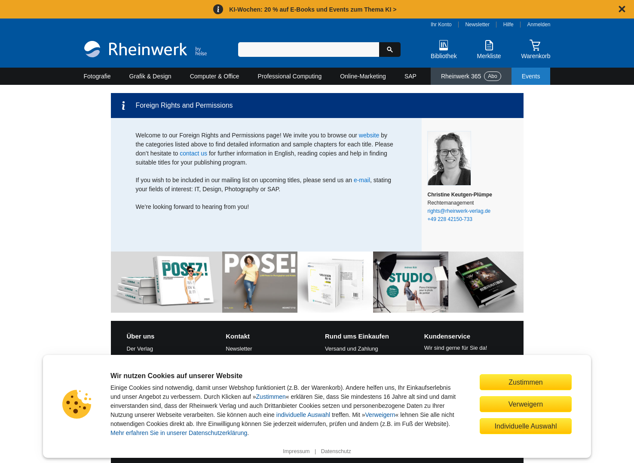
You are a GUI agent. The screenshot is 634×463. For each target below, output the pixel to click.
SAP (410, 76)
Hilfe (508, 25)
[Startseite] (145, 50)
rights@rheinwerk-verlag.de (459, 211)
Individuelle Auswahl (526, 426)
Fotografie (97, 76)
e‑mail (362, 180)
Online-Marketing (363, 76)
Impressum (296, 451)
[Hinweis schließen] (622, 9)
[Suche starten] (390, 49)
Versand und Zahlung (351, 348)
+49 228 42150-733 (450, 219)
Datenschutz (336, 451)
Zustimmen (271, 396)
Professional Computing (290, 76)
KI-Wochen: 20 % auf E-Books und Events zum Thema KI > (312, 9)
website (369, 135)
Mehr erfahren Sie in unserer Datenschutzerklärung (178, 432)
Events (531, 76)
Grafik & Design (150, 76)
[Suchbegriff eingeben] (309, 49)
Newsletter (477, 25)
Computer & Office (214, 76)
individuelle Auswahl (303, 414)
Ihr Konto (441, 25)
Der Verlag (140, 348)
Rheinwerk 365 (471, 76)
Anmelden (539, 25)
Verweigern (380, 414)
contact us (193, 153)
